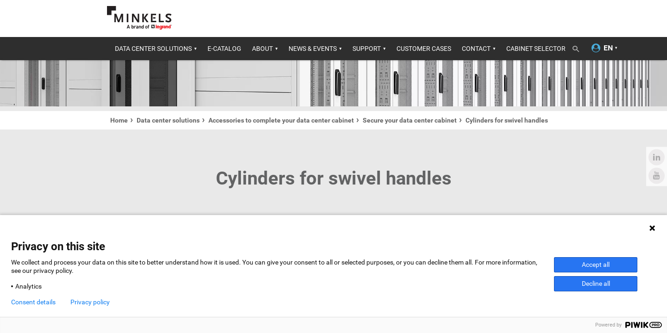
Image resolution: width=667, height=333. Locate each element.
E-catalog (224, 48)
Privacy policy (90, 302)
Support (366, 48)
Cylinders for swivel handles (507, 120)
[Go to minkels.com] (139, 18)
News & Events (313, 48)
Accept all (596, 264)
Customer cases (423, 48)
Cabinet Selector (536, 48)
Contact (476, 48)
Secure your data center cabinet (410, 120)
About (262, 48)
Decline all (596, 283)
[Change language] (608, 48)
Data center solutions (153, 48)
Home (119, 120)
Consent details (33, 302)
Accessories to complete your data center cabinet (281, 120)
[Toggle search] (579, 47)
